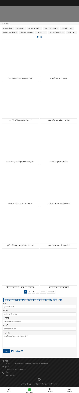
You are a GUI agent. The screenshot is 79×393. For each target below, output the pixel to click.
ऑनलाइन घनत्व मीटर (27, 32)
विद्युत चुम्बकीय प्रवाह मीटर (56, 32)
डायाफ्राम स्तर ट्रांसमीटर (34, 28)
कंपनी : (6, 326)
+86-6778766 (10, 375)
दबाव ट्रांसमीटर (20, 28)
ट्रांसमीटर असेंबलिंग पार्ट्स (10, 32)
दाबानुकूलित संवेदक (67, 28)
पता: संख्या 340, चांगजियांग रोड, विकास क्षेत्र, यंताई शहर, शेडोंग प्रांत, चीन (26, 364)
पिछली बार (51, 292)
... (37, 292)
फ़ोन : (5, 311)
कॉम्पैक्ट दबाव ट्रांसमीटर (51, 28)
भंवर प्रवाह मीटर (41, 32)
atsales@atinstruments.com (15, 369)
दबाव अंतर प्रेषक (7, 28)
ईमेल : (6, 318)
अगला (43, 292)
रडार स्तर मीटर (72, 32)
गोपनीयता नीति (18, 351)
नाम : (5, 304)
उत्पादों (8, 23)
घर (2, 23)
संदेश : (6, 333)
